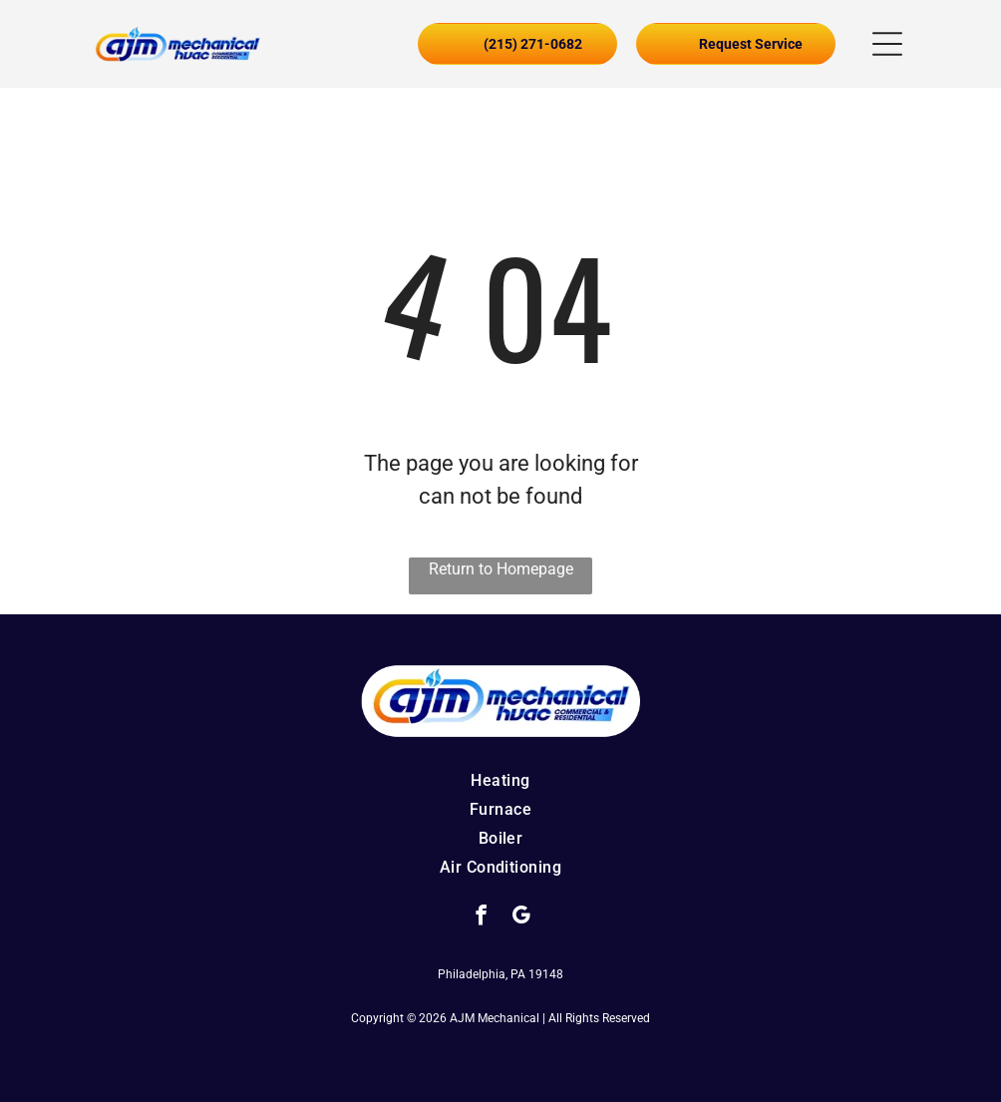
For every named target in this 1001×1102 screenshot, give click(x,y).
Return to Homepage (501, 568)
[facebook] (481, 917)
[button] (887, 44)
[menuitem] (500, 780)
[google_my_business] (520, 917)
